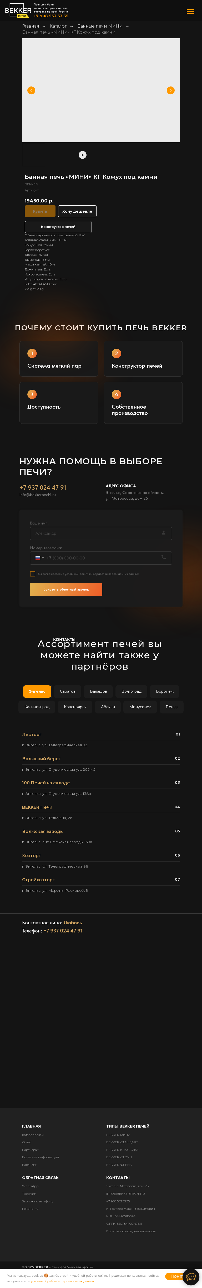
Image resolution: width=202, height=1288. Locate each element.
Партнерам (30, 1150)
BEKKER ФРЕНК (119, 1165)
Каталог (58, 26)
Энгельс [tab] (37, 691)
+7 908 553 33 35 (118, 1201)
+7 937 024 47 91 (42, 498)
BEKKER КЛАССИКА (122, 1150)
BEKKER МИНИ (118, 1135)
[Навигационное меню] (190, 11)
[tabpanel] (101, 814)
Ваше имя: (39, 533)
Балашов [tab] (98, 691)
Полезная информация (40, 1157)
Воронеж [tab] (165, 691)
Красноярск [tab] (75, 707)
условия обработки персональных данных (62, 1281)
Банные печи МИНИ (100, 26)
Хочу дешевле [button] (77, 211)
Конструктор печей (58, 227)
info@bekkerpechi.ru (37, 505)
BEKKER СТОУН (119, 1157)
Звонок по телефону (37, 1201)
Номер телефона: (46, 558)
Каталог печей (33, 1135)
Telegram (29, 1194)
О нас (26, 1142)
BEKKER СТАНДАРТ (122, 1142)
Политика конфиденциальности (131, 1231)
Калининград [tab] (36, 707)
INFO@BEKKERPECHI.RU (125, 1194)
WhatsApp (30, 1186)
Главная (30, 26)
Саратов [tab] (67, 691)
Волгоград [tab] (132, 691)
